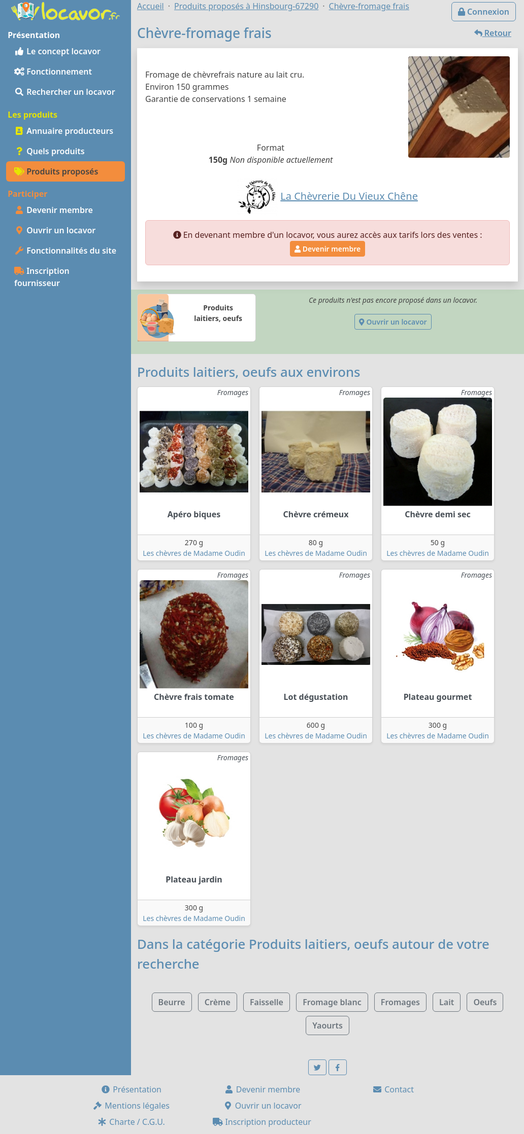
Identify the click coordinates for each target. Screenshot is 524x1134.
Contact (393, 1089)
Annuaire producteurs (63, 130)
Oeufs (485, 1002)
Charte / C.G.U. (131, 1121)
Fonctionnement (53, 71)
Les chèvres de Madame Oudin (194, 553)
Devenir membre (53, 210)
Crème (218, 1002)
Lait (446, 1002)
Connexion (483, 11)
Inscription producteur (262, 1121)
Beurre (171, 1002)
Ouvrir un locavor (54, 230)
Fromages (400, 1002)
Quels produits (49, 151)
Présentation (131, 1089)
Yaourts (327, 1025)
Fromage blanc (332, 1002)
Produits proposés (56, 171)
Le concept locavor (57, 51)
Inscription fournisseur (42, 277)
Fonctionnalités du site (65, 250)
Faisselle (266, 1002)
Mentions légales (131, 1105)
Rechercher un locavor (64, 91)
